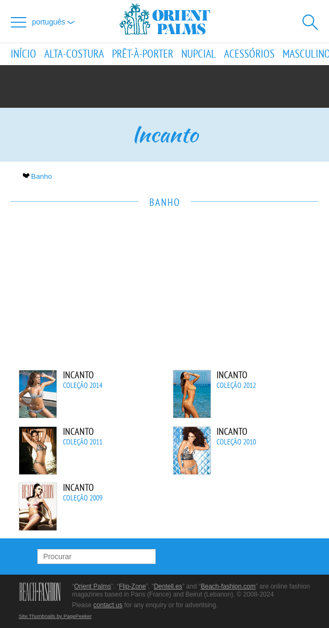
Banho (38, 176)
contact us (108, 605)
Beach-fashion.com (227, 586)
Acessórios (249, 54)
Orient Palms (92, 586)
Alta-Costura (74, 54)
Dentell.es (168, 586)
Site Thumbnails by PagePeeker (55, 616)
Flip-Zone (132, 586)
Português (53, 22)
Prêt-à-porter (142, 54)
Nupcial (198, 54)
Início (23, 54)
